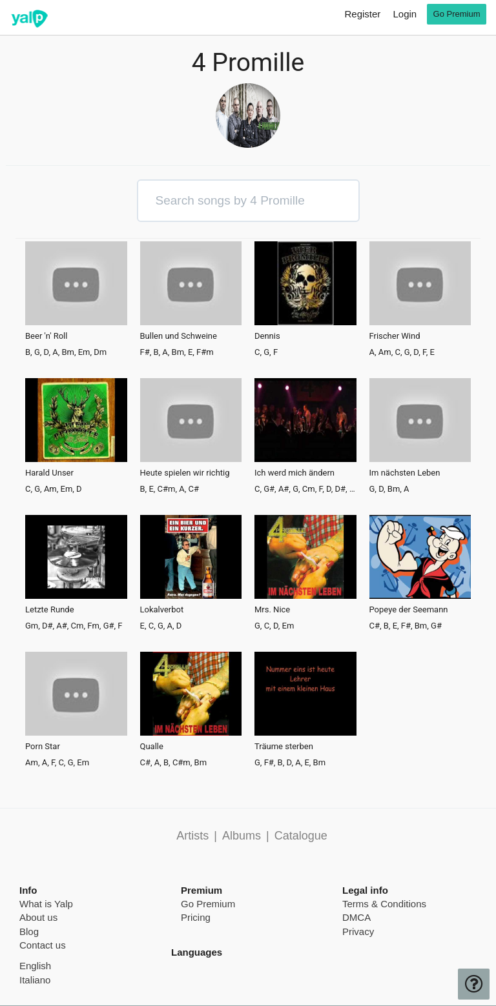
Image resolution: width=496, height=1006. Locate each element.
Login (405, 13)
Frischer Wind (394, 336)
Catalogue (300, 835)
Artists (192, 835)
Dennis (267, 336)
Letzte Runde (49, 609)
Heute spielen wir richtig (185, 473)
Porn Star (42, 746)
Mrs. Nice (272, 609)
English (35, 965)
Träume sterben (283, 746)
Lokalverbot (162, 609)
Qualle (151, 746)
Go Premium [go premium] (456, 14)
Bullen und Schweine (178, 336)
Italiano (34, 979)
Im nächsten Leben (404, 473)
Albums (241, 835)
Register (362, 13)
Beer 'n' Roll (46, 336)
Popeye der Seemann (408, 609)
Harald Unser (49, 473)
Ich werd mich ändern (294, 473)
